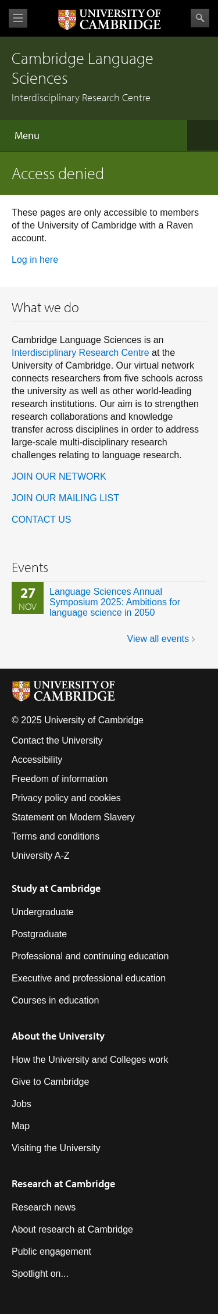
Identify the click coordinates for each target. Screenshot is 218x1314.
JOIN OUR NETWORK (59, 476)
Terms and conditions (55, 836)
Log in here (35, 260)
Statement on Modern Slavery (73, 817)
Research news (44, 1207)
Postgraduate (39, 934)
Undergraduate (43, 912)
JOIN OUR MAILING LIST (65, 498)
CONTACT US (42, 519)
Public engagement (51, 1251)
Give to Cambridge (50, 1082)
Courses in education (55, 1000)
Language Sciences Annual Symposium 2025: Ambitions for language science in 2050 (114, 602)
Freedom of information (60, 779)
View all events (158, 639)
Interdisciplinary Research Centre (80, 353)
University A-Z (41, 855)
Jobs (21, 1104)
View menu (18, 18)
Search (200, 18)
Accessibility (37, 760)
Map (21, 1126)
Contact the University (57, 740)
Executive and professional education (89, 978)
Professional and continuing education (90, 956)
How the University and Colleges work (90, 1060)
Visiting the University (56, 1148)
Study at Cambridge (56, 888)
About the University (58, 1035)
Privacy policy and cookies (66, 798)
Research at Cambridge (63, 1183)
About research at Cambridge (72, 1229)
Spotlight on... (40, 1274)
